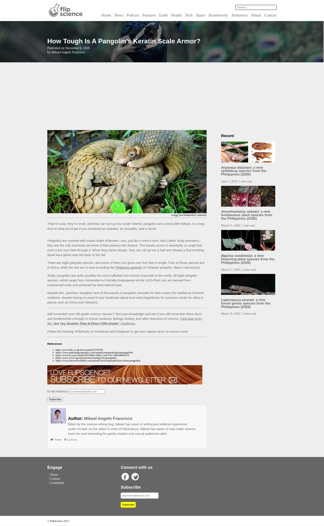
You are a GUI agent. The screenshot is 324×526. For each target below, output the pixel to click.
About (256, 15)
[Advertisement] (162, 96)
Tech (193, 15)
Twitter (56, 440)
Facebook (70, 440)
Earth (168, 15)
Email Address (57, 391)
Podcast (137, 15)
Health (181, 15)
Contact (270, 15)
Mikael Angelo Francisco (104, 418)
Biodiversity (221, 15)
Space (204, 15)
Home (111, 15)
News (123, 15)
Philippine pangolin (124, 267)
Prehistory (241, 15)
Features (154, 15)
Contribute (56, 483)
